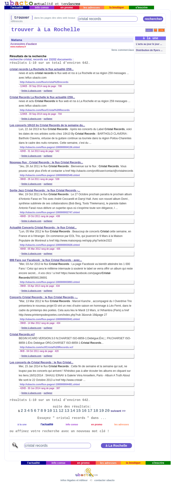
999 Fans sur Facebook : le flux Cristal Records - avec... (46, 260)
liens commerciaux (122, 50)
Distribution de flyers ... (149, 50)
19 (101, 410)
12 (61, 410)
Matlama (16, 40)
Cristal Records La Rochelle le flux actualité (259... (42, 97)
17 (90, 410)
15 (78, 410)
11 (55, 410)
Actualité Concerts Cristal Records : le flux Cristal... (43, 227)
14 (72, 410)
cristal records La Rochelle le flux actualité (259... (42, 69)
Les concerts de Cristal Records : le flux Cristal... (41, 362)
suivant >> (118, 411)
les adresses (92, 7)
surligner (48, 91)
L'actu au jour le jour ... (148, 44)
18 (95, 410)
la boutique (116, 7)
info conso (41, 7)
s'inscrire (141, 7)
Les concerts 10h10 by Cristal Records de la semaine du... (47, 125)
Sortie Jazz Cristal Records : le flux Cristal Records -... (45, 190)
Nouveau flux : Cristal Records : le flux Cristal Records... (46, 162)
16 (84, 410)
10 (49, 410)
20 (107, 410)
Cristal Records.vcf (22, 334)
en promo (67, 7)
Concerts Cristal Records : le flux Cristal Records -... (44, 297)
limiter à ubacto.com (31, 91)
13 (66, 410)
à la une (22, 424)
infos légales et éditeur (74, 480)
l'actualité (17, 7)
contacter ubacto (104, 480)
